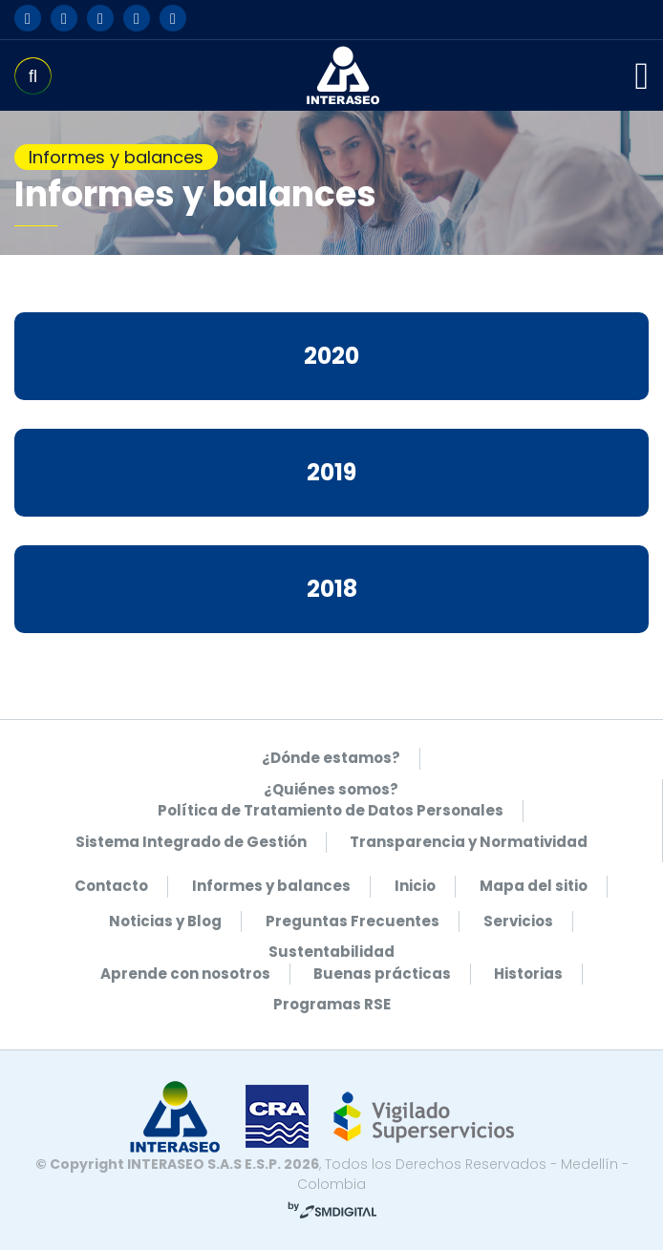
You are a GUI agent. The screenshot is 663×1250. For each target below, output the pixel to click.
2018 (332, 588)
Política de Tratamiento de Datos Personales (330, 810)
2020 (331, 355)
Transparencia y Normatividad (469, 842)
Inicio (415, 886)
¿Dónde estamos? (331, 758)
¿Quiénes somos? (331, 789)
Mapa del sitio (534, 886)
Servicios (518, 921)
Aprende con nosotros (185, 974)
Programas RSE (332, 1004)
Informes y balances (271, 886)
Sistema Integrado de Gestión (191, 842)
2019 (331, 472)
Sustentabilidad (331, 952)
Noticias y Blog (165, 921)
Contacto (111, 886)
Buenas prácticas (382, 974)
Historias (528, 974)
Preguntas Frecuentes (352, 921)
